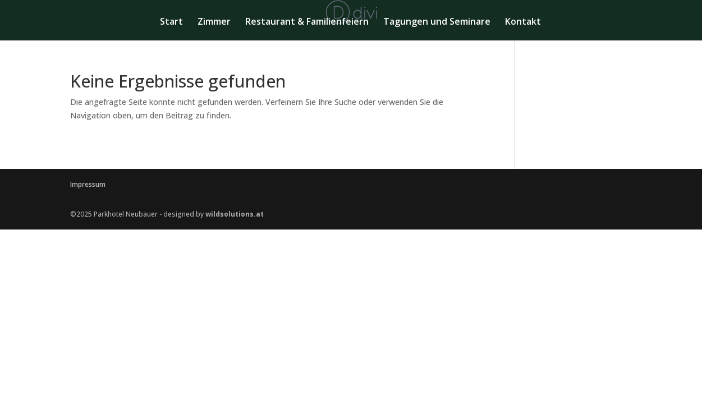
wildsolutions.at (234, 214)
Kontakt (523, 22)
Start (171, 22)
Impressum (87, 184)
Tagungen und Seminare (436, 22)
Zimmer (214, 22)
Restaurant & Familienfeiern (307, 22)
